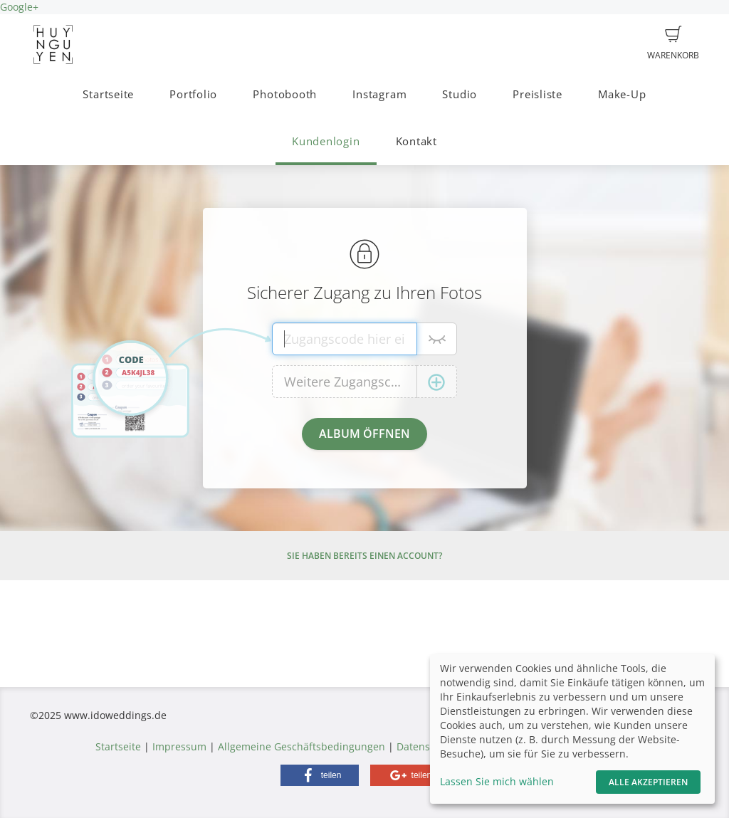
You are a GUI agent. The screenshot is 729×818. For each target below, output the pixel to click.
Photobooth (285, 94)
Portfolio (193, 94)
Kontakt (416, 141)
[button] (319, 775)
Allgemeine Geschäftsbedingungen (301, 746)
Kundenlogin (326, 141)
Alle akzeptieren (648, 782)
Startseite (108, 94)
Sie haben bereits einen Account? (364, 556)
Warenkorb (673, 43)
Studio (459, 94)
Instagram (379, 94)
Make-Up (622, 94)
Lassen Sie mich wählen (497, 781)
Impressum (179, 746)
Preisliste (537, 94)
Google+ (19, 7)
